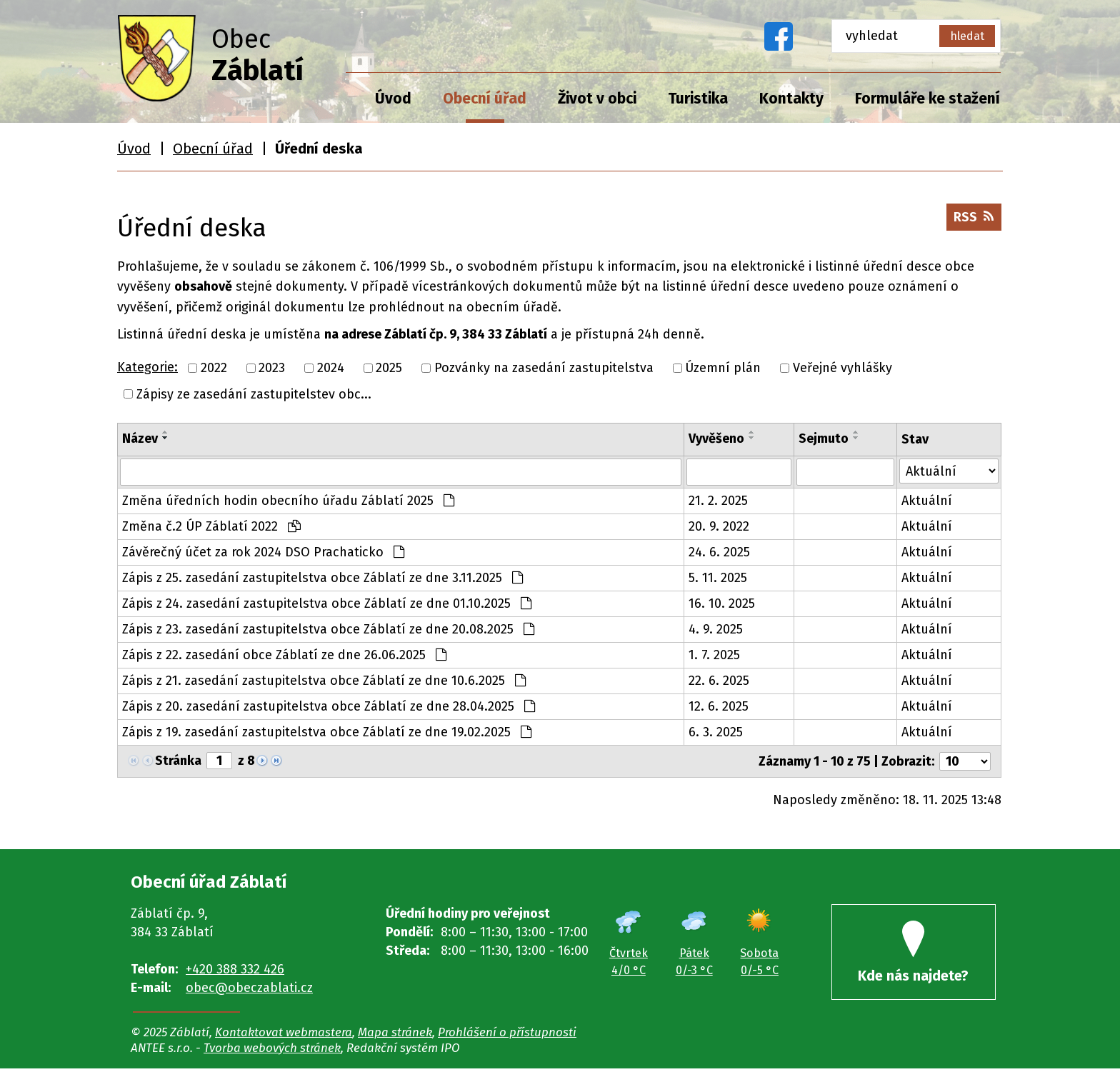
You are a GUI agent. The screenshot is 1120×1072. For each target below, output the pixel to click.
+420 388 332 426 (235, 969)
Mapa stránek (395, 1035)
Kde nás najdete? (914, 955)
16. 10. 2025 (722, 603)
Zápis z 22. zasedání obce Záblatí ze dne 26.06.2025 (284, 655)
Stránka (178, 760)
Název (140, 438)
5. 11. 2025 (718, 578)
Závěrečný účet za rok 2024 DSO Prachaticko (263, 552)
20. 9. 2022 (719, 526)
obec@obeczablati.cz (249, 988)
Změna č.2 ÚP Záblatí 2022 (211, 526)
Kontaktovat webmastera (283, 1035)
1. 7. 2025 (714, 655)
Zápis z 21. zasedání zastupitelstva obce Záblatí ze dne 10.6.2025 (324, 680)
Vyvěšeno (716, 438)
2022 (214, 368)
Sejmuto (824, 438)
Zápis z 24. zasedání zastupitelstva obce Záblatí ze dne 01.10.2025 (326, 603)
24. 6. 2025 (719, 552)
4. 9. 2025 (716, 629)
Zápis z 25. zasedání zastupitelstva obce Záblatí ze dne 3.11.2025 (322, 578)
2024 (330, 368)
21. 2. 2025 (718, 501)
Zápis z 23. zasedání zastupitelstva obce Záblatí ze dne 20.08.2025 (328, 629)
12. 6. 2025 (719, 706)
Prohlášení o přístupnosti (507, 1035)
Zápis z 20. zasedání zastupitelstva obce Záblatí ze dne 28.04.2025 (328, 706)
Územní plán (723, 368)
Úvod (393, 98)
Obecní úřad (484, 98)
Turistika (698, 98)
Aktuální (926, 501)
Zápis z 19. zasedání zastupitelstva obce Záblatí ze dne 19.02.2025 (326, 732)
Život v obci (597, 98)
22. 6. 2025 (719, 680)
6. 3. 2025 (716, 732)
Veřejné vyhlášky (842, 368)
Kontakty (791, 98)
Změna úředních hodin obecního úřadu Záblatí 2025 (288, 501)
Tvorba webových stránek (272, 1051)
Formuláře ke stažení (927, 98)
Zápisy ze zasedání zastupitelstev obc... (253, 393)
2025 (389, 368)
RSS (972, 221)
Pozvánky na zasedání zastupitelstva (544, 368)
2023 (272, 368)
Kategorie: (147, 367)
